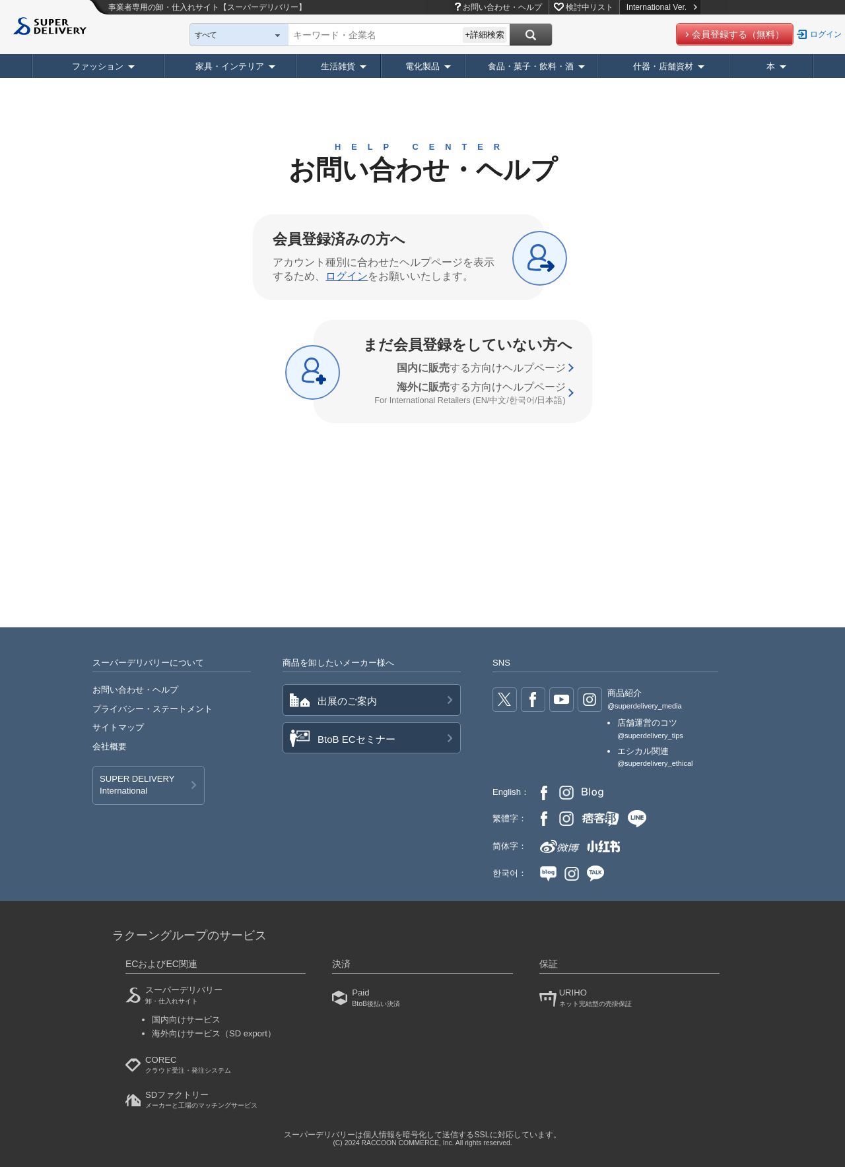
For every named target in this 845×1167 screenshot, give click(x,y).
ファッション (97, 66)
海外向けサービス (214, 1033)
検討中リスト (589, 7)
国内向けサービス (186, 1020)
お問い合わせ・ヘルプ (502, 7)
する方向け (481, 368)
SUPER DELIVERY (137, 786)
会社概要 (109, 746)
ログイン (826, 34)
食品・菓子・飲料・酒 (531, 66)
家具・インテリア (229, 66)
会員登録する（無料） (738, 34)
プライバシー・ (152, 709)
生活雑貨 (338, 66)
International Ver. (661, 7)
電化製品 (422, 66)
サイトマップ (118, 727)
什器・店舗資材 (663, 66)
